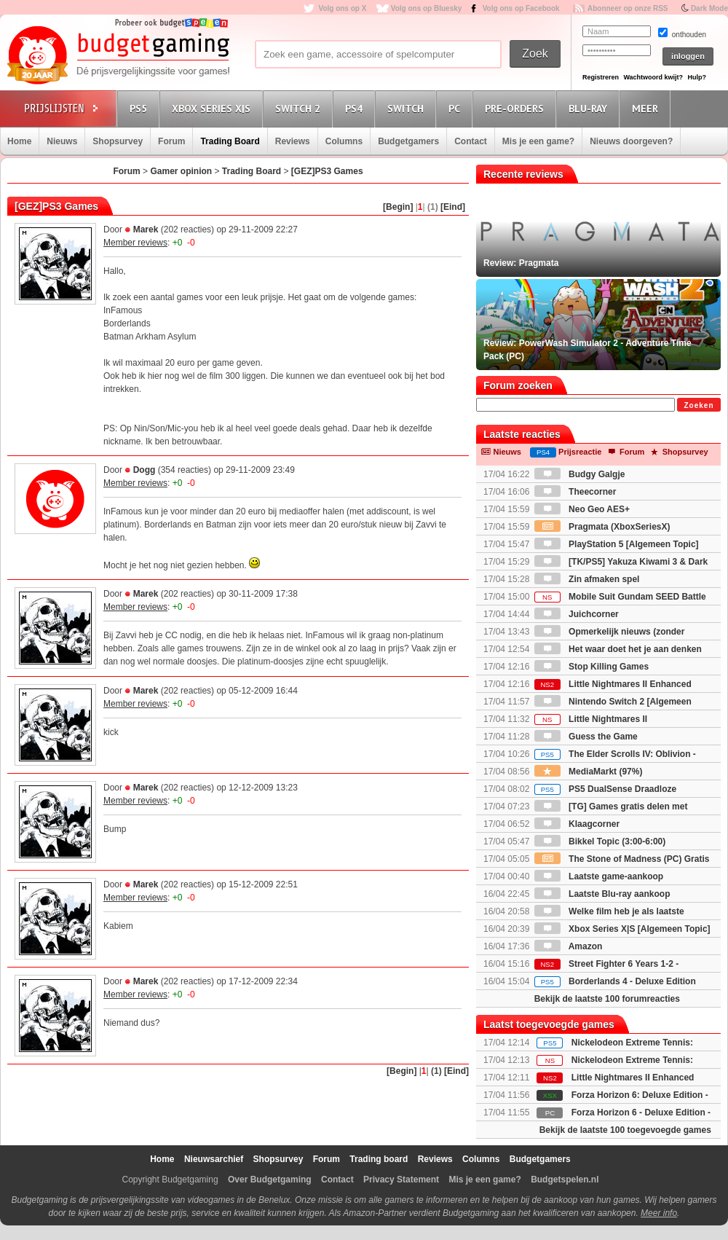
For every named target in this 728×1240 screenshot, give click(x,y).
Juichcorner (576, 614)
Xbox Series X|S (213, 108)
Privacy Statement (401, 1179)
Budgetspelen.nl (564, 1179)
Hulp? (696, 77)
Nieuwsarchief (213, 1159)
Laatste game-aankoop (598, 876)
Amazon (568, 946)
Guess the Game (586, 736)
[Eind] (452, 207)
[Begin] (398, 207)
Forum (171, 141)
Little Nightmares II (590, 719)
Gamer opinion (181, 171)
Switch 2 (300, 108)
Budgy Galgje (579, 474)
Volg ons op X (342, 8)
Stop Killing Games (591, 667)
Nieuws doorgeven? (631, 141)
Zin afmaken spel (587, 579)
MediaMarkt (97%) (588, 771)
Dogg (144, 470)
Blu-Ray (590, 108)
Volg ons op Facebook (521, 8)
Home (19, 141)
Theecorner (575, 492)
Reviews (292, 141)
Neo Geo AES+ (582, 509)
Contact (470, 141)
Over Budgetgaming (270, 1179)
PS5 (140, 108)
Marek (146, 229)
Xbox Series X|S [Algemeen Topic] (622, 929)
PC (456, 108)
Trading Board (229, 141)
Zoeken (698, 405)
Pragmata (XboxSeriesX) (602, 527)
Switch (407, 108)
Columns (344, 141)
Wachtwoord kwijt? (653, 77)
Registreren (600, 77)
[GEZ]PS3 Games (327, 171)
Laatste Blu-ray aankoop (602, 894)
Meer (647, 108)
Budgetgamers (408, 141)
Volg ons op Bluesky (426, 8)
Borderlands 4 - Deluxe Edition (615, 981)
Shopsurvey (117, 141)
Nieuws (62, 141)
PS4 (356, 108)
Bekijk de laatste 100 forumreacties (607, 999)
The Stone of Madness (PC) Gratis (622, 859)
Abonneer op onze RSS (627, 8)
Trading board (378, 1159)
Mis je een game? (538, 141)
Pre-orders (516, 108)
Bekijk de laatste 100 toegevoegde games (625, 1130)
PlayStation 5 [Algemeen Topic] (616, 544)
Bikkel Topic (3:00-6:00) (600, 841)
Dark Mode (709, 8)
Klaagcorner (577, 824)
